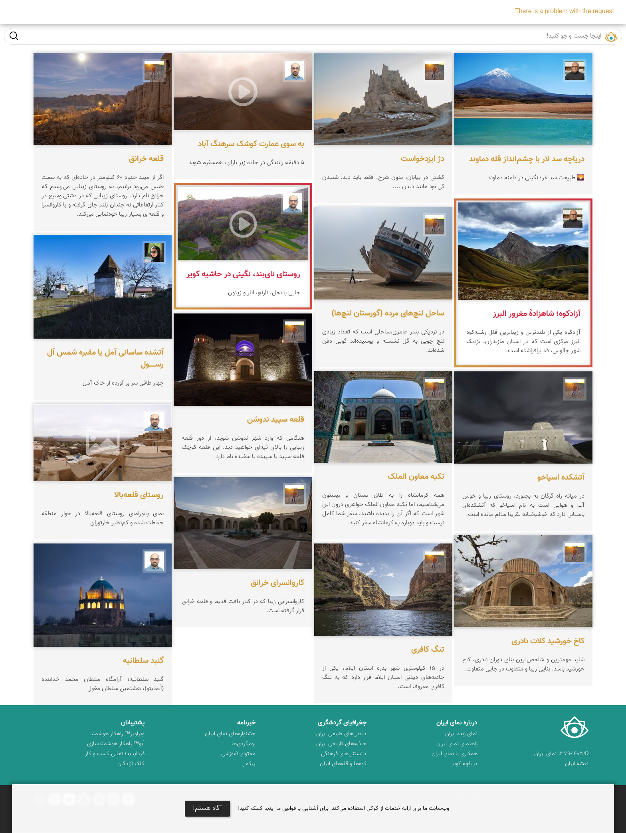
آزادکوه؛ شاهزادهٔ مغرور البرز (536, 313)
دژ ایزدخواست (422, 159)
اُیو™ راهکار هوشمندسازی (116, 744)
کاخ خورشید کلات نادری (547, 641)
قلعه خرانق (146, 159)
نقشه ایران (576, 764)
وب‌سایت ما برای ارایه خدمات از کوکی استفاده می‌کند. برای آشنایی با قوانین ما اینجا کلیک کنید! (343, 808)
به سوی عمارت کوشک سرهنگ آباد (251, 144)
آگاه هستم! (207, 808)
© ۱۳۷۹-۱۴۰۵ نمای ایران (561, 754)
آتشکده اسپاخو (560, 477)
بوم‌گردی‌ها (244, 744)
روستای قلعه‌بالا (139, 495)
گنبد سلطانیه (143, 660)
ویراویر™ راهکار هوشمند (117, 734)
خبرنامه (246, 723)
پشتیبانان (133, 723)
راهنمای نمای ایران (456, 744)
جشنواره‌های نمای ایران (230, 734)
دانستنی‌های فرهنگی (343, 754)
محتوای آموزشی (238, 754)
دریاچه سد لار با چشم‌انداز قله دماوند (526, 159)
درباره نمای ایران (456, 723)
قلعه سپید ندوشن (275, 419)
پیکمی (249, 764)
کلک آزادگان (131, 764)
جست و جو (14, 36)
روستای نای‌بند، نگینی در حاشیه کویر (243, 274)
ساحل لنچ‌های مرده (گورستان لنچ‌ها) (387, 313)
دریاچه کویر (464, 764)
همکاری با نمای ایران (454, 754)
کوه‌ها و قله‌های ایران (343, 764)
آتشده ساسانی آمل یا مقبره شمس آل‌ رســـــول (105, 358)
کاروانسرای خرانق (277, 583)
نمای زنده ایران (461, 734)
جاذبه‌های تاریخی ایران (341, 744)
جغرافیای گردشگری (342, 723)
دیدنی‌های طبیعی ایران (341, 734)
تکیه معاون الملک (416, 476)
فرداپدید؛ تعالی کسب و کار (115, 754)
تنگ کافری (427, 649)
